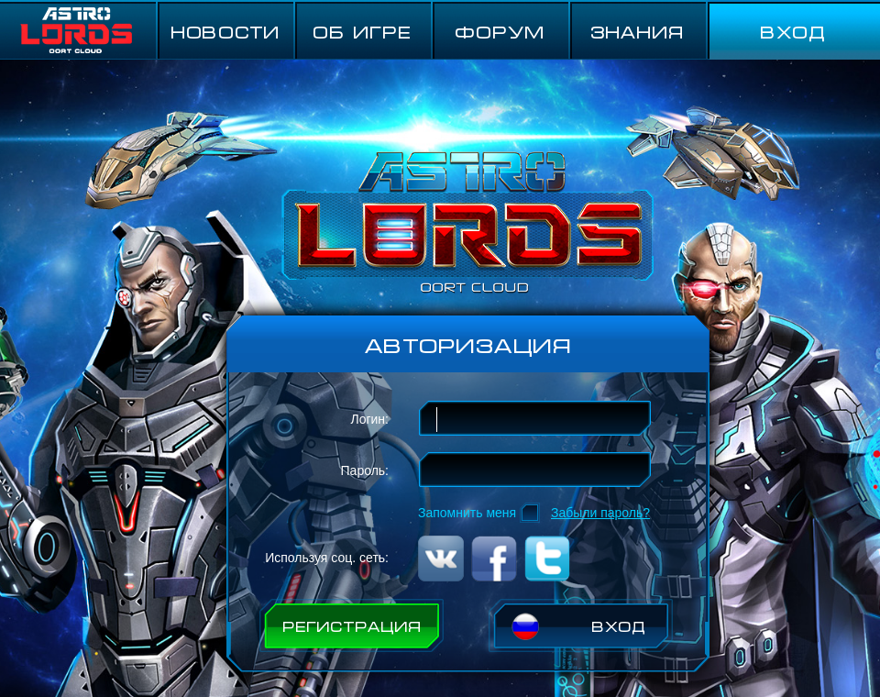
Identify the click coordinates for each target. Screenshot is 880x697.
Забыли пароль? (600, 512)
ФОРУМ (500, 30)
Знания (637, 30)
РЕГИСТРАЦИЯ (352, 625)
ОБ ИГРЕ (362, 30)
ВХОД (793, 30)
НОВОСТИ (225, 30)
